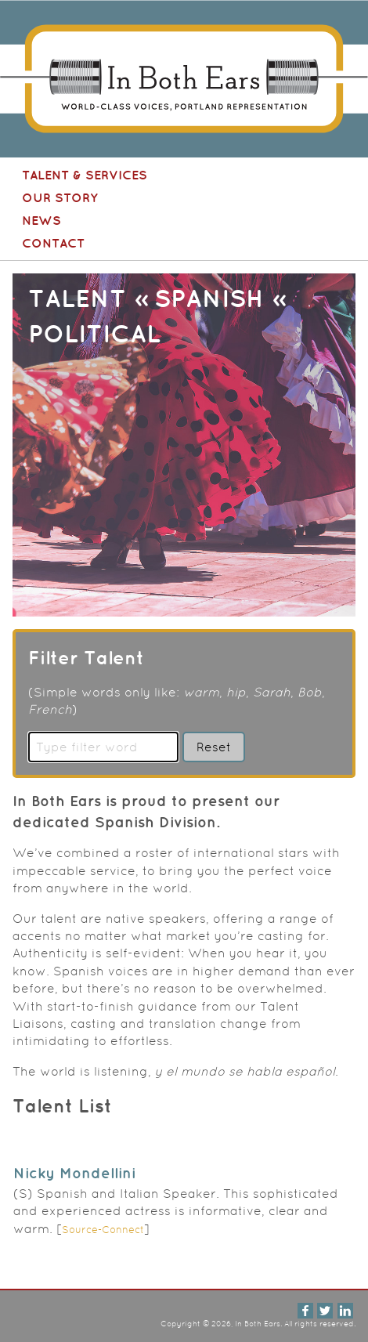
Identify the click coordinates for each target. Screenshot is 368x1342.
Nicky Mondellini (74, 1172)
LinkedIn (345, 1310)
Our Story (60, 197)
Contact (53, 243)
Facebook (305, 1310)
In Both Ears (2, 0)
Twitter (325, 1310)
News (41, 220)
